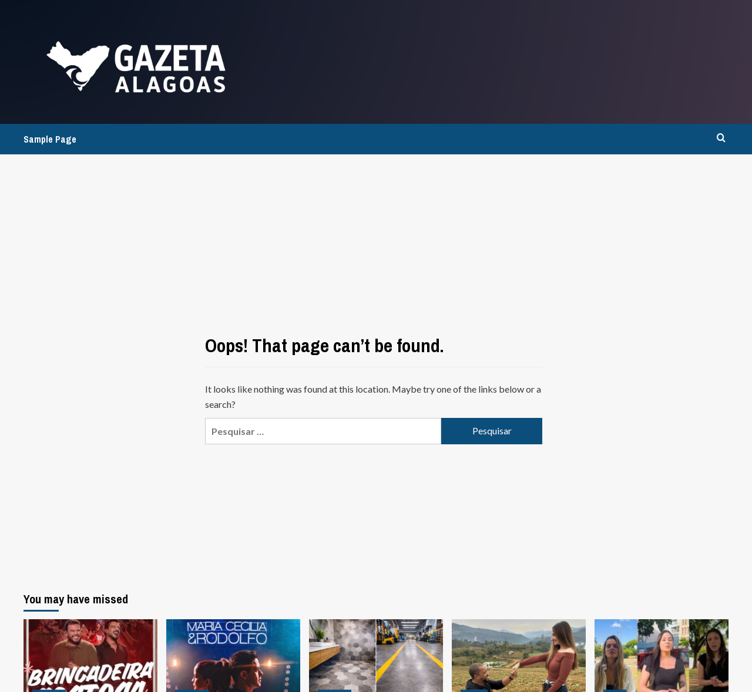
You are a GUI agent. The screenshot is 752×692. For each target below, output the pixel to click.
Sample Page (50, 139)
